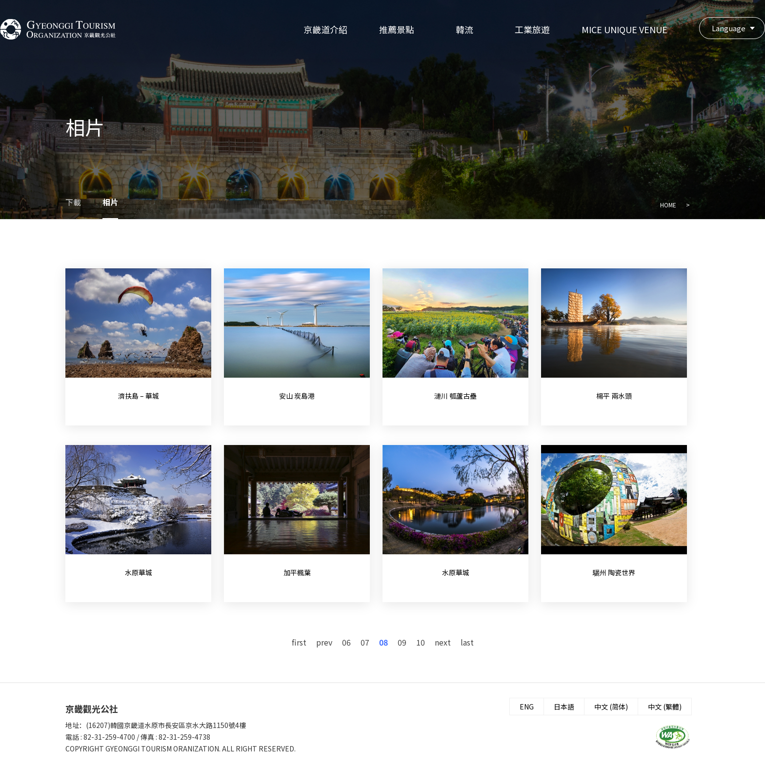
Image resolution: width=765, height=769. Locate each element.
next (443, 642)
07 (365, 642)
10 (420, 642)
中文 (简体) (611, 706)
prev (324, 642)
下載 (73, 202)
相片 (110, 202)
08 (383, 642)
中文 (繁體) (665, 706)
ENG (527, 706)
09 (402, 642)
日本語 (564, 706)
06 (346, 642)
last (467, 642)
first (299, 642)
